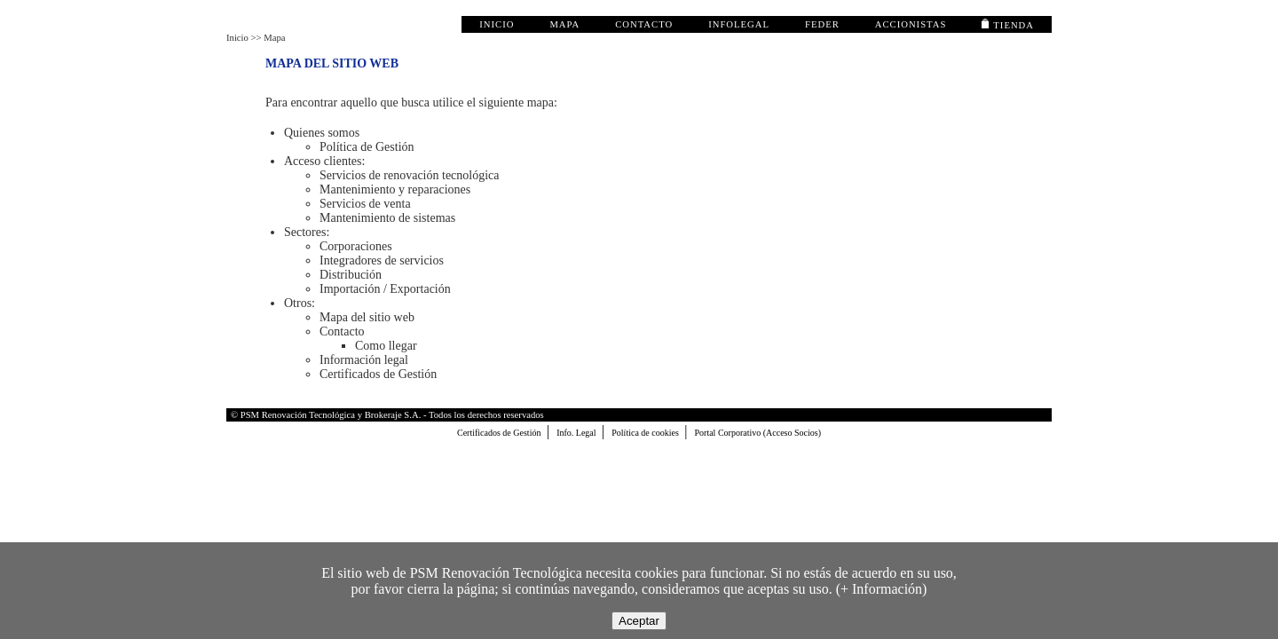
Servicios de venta (365, 203)
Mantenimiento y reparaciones (395, 189)
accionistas (911, 24)
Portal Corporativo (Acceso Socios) (758, 433)
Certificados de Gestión (378, 374)
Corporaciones (356, 246)
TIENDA (1008, 25)
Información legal (364, 360)
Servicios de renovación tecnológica (410, 175)
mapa (564, 24)
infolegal (738, 24)
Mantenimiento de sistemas (387, 218)
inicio (496, 24)
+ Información (881, 588)
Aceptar (639, 620)
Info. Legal (577, 433)
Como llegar (386, 345)
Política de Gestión (367, 147)
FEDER (822, 24)
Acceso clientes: (324, 161)
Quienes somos (321, 132)
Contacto (342, 331)
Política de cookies (646, 433)
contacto (644, 24)
